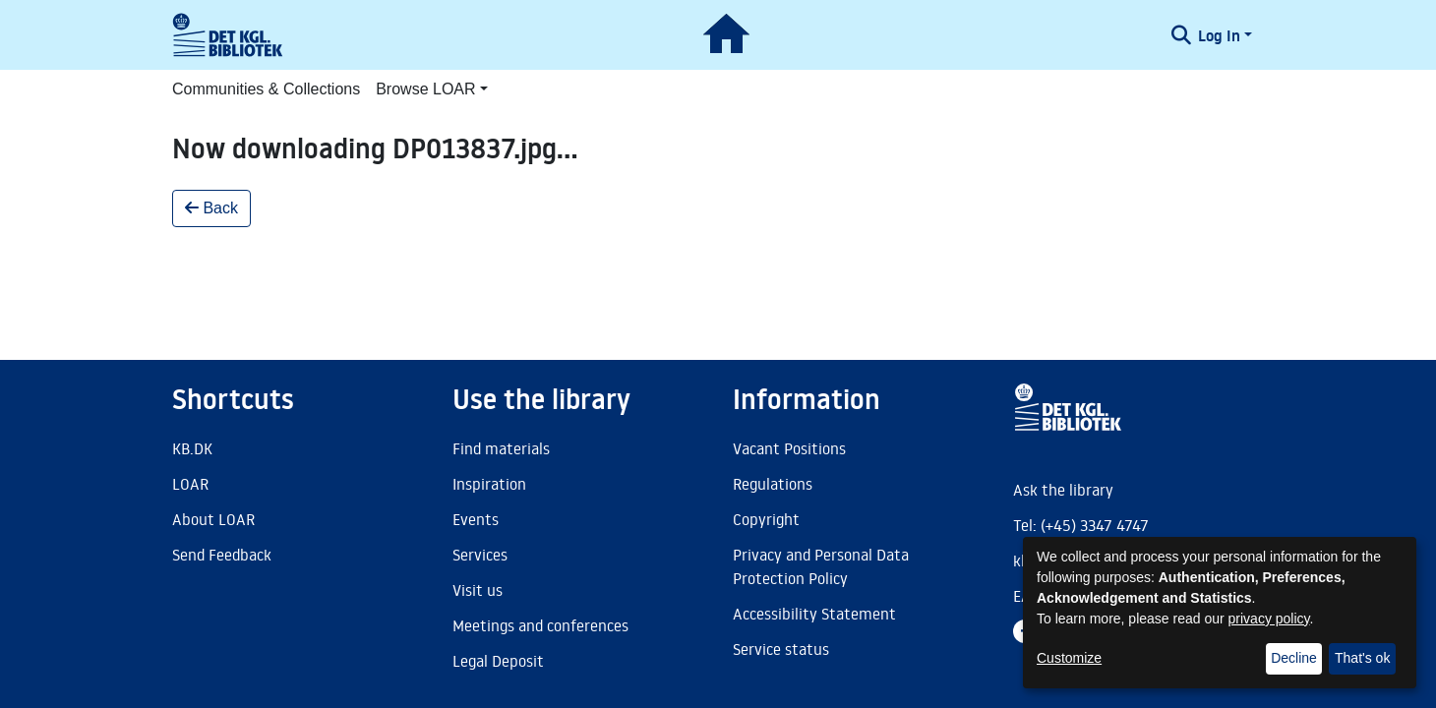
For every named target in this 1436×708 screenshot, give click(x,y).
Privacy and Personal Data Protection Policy (821, 566)
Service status (781, 649)
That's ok (1362, 658)
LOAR (190, 484)
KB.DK (192, 448)
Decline (1294, 658)
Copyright (766, 519)
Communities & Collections (266, 89)
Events (475, 519)
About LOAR (213, 519)
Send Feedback (221, 554)
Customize (1069, 658)
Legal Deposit (498, 661)
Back (211, 208)
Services (480, 554)
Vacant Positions (789, 448)
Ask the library (1063, 490)
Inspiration (489, 484)
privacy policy (1269, 618)
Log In (1219, 35)
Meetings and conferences (540, 625)
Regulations (772, 484)
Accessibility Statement (814, 613)
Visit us (477, 590)
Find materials (501, 448)
